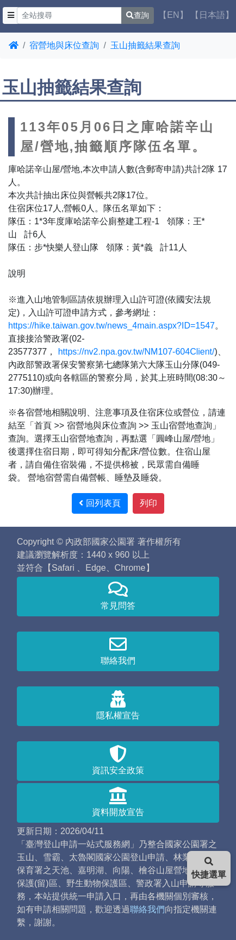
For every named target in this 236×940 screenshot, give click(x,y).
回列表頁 (99, 503)
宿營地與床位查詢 (64, 45)
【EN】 (173, 15)
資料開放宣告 (118, 802)
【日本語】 (212, 15)
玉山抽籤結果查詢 (145, 45)
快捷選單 (208, 868)
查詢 (137, 15)
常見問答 (118, 595)
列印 (148, 503)
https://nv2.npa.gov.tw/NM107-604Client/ (134, 351)
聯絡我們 (118, 650)
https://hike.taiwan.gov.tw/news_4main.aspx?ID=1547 (111, 325)
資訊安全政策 (118, 760)
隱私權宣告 (118, 705)
